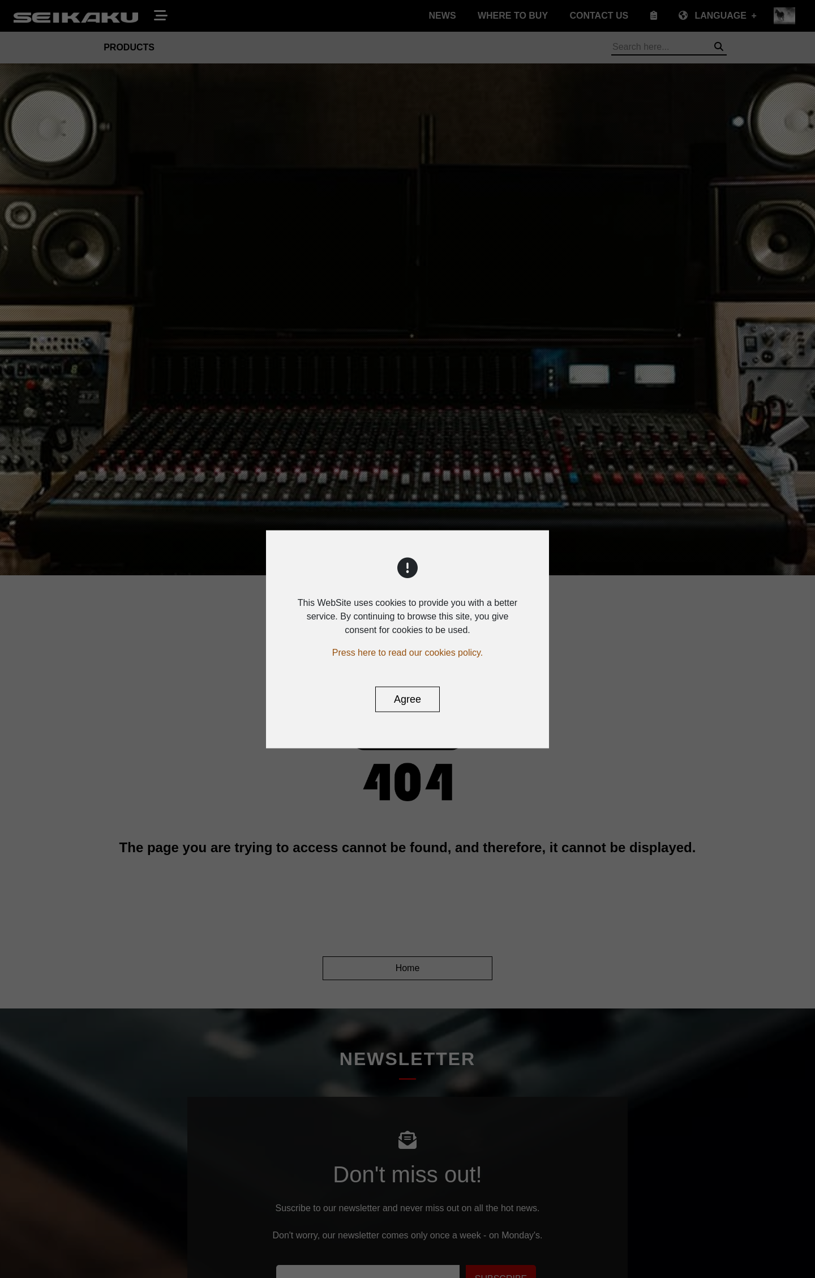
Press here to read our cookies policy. (407, 652)
